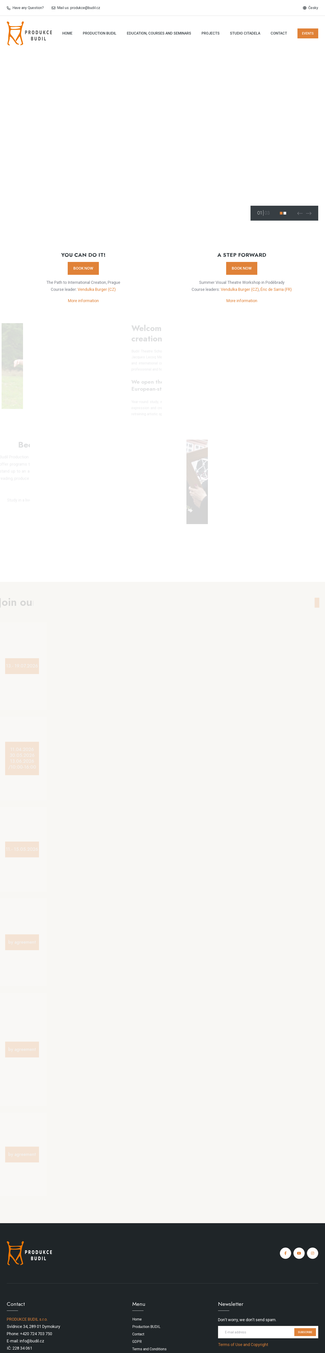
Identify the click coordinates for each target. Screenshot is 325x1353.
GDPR (137, 1341)
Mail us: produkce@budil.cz (78, 8)
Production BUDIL (99, 33)
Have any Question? (28, 8)
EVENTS (308, 33)
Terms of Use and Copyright (243, 1344)
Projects (211, 33)
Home (67, 33)
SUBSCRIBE (305, 1332)
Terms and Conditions (149, 1349)
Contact (279, 33)
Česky (313, 8)
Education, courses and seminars (159, 33)
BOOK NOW (83, 268)
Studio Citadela (245, 33)
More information (83, 300)
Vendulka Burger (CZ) (97, 289)
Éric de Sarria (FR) (276, 289)
